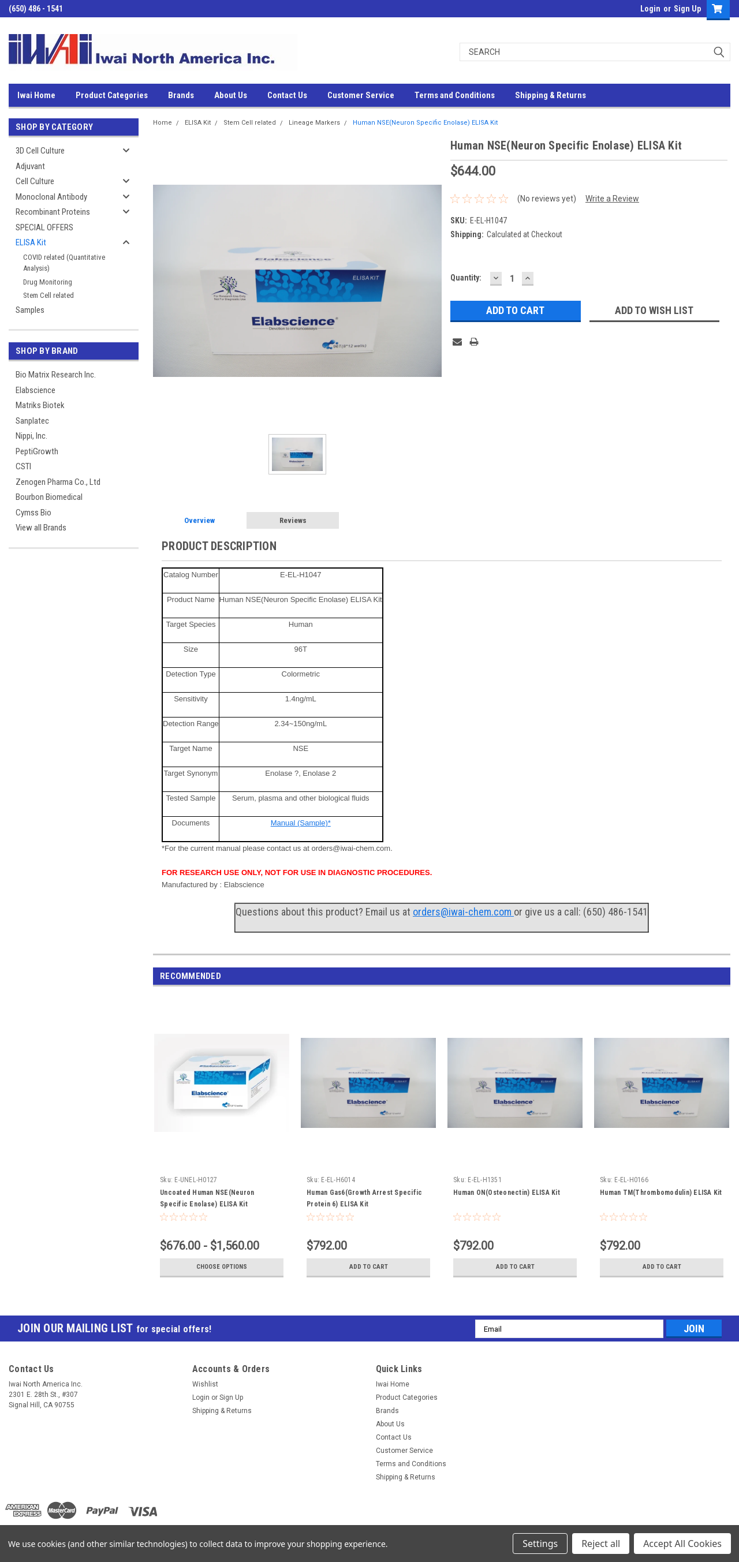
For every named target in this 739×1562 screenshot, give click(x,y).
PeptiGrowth (37, 451)
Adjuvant (30, 166)
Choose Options (222, 1267)
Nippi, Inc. (31, 436)
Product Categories (112, 95)
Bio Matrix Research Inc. (56, 374)
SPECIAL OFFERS (44, 227)
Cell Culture (35, 181)
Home (162, 122)
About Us (230, 95)
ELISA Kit (31, 242)
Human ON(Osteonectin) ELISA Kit (506, 1193)
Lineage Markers (314, 122)
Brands (181, 95)
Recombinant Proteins (53, 212)
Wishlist (205, 1384)
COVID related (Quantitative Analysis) (64, 263)
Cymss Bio (33, 512)
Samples (30, 310)
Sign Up (687, 8)
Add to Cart (368, 1267)
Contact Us (287, 95)
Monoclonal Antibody (51, 197)
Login (650, 8)
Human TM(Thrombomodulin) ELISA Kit (661, 1193)
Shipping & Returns (550, 95)
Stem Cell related (48, 295)
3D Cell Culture (40, 150)
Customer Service (360, 95)
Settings (540, 1543)
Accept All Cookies (682, 1543)
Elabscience (35, 390)
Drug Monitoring (47, 282)
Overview (199, 520)
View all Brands (41, 527)
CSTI (23, 466)
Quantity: (466, 277)
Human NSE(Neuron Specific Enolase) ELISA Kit (425, 122)
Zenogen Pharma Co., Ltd (58, 482)
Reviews (293, 520)
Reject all (600, 1543)
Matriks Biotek (40, 405)
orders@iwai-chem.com (463, 912)
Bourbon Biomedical (49, 497)
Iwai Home (36, 95)
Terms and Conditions (455, 95)
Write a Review (612, 198)
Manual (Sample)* (301, 823)
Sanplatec (32, 421)
